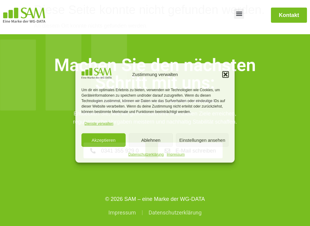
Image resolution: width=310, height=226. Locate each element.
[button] (226, 74)
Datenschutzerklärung (146, 154)
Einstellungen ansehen (202, 140)
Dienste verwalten (98, 123)
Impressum (176, 154)
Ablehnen (150, 140)
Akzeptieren (103, 140)
